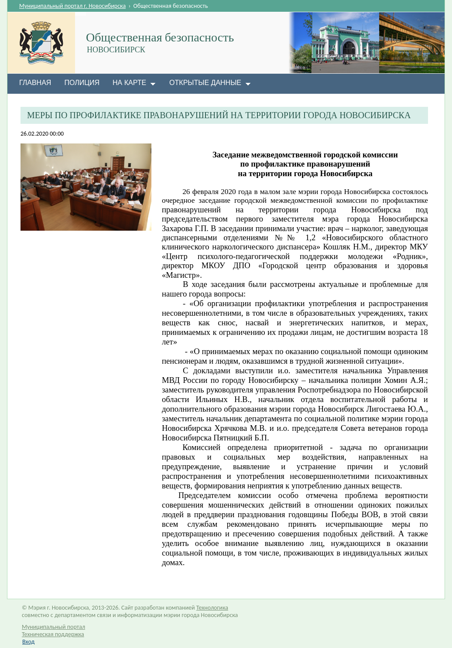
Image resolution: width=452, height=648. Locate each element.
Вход (28, 641)
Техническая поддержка (53, 634)
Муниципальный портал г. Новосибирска (72, 6)
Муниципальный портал (53, 627)
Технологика (212, 607)
